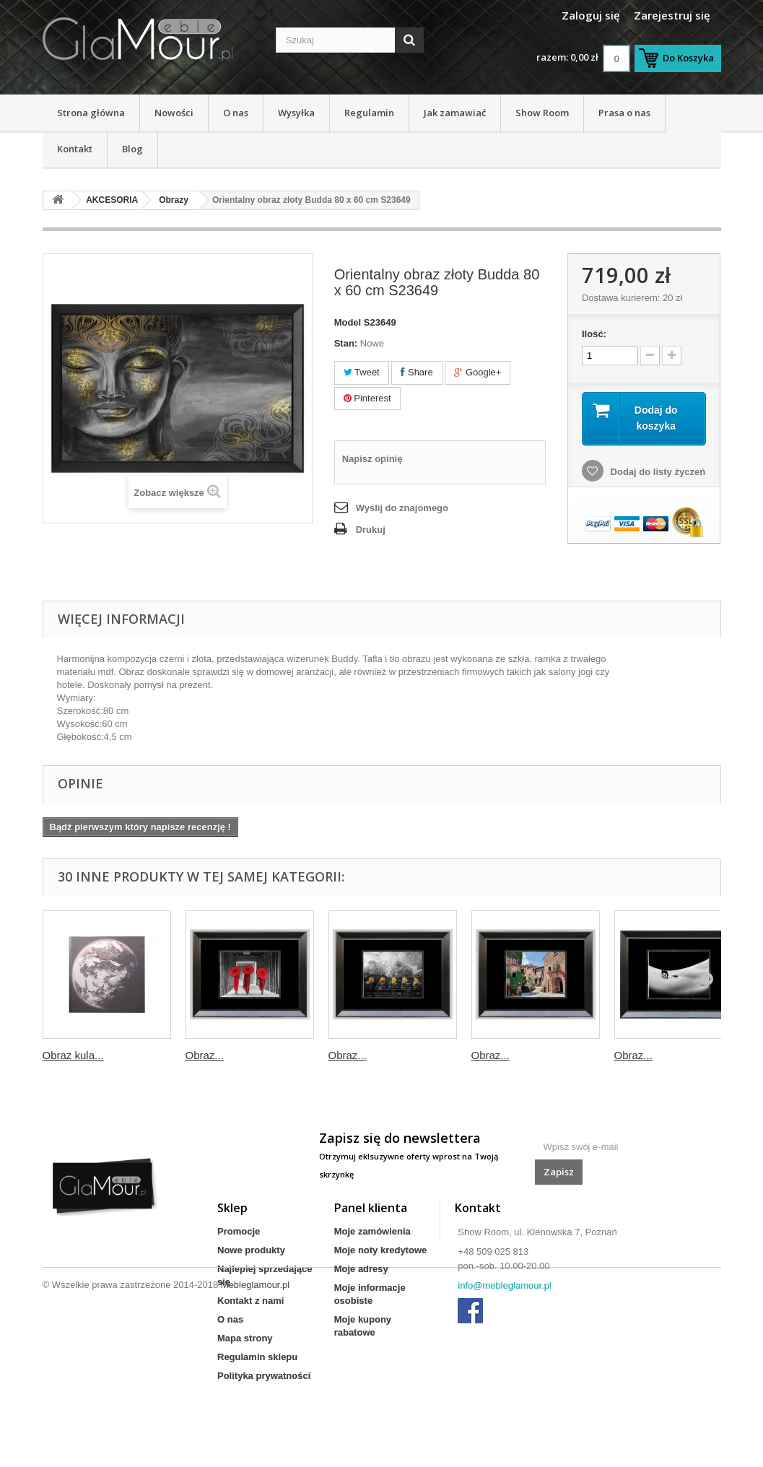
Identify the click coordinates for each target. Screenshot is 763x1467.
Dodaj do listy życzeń (656, 471)
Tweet (362, 372)
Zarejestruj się (672, 15)
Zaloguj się (591, 15)
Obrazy (173, 200)
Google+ (477, 372)
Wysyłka (296, 112)
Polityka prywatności (263, 1375)
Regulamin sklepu (257, 1356)
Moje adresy (361, 1268)
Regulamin (369, 112)
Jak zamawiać (455, 112)
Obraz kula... (73, 1055)
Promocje (238, 1231)
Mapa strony (245, 1338)
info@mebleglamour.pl (504, 1285)
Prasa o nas (624, 112)
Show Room (542, 112)
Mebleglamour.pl (255, 1427)
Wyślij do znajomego (402, 507)
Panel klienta (370, 1208)
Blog (132, 148)
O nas (235, 112)
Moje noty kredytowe (380, 1250)
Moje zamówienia (372, 1231)
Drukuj (370, 529)
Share (416, 372)
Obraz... (205, 1055)
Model (348, 322)
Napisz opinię (372, 458)
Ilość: (594, 333)
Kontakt (74, 148)
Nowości (173, 112)
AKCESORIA (112, 200)
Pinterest (367, 398)
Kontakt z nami (250, 1300)
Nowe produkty (251, 1250)
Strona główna (91, 112)
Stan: (346, 343)
